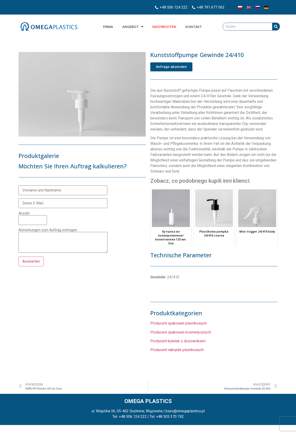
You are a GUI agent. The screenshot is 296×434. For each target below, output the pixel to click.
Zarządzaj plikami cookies (26, 428)
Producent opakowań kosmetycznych (180, 332)
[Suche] (276, 26)
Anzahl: (32, 217)
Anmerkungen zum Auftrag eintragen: (63, 240)
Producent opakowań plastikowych (178, 323)
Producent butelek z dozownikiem (178, 341)
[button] (171, 66)
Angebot (132, 27)
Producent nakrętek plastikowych (177, 350)
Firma (108, 26)
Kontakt (193, 26)
